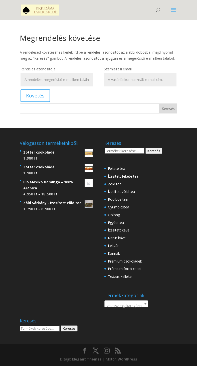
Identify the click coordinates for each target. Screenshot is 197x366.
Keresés (153, 151)
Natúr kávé (117, 237)
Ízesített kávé (118, 230)
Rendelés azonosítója (38, 69)
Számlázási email (118, 69)
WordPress (127, 359)
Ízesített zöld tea (121, 191)
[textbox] (126, 306)
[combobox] (126, 303)
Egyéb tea (116, 222)
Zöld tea (114, 184)
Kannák (114, 253)
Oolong (114, 214)
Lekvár (113, 245)
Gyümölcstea (118, 207)
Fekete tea (116, 168)
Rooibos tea (118, 199)
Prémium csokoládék (125, 261)
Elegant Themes (87, 359)
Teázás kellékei (120, 276)
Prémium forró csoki (124, 268)
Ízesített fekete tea (123, 176)
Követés (35, 95)
